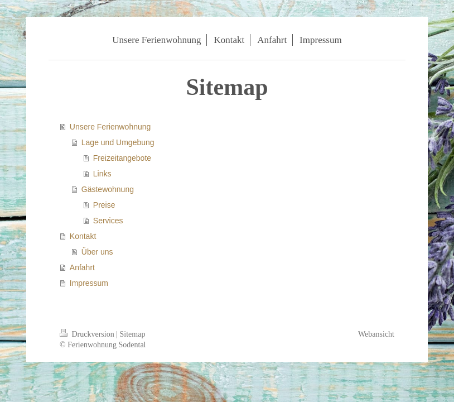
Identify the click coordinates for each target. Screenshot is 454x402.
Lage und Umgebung (117, 142)
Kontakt (83, 236)
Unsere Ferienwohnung (110, 126)
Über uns (97, 251)
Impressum (89, 283)
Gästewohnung (107, 189)
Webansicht (376, 334)
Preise (104, 204)
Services (108, 220)
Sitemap (133, 334)
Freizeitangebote (122, 158)
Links (102, 173)
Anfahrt (82, 267)
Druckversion (88, 334)
